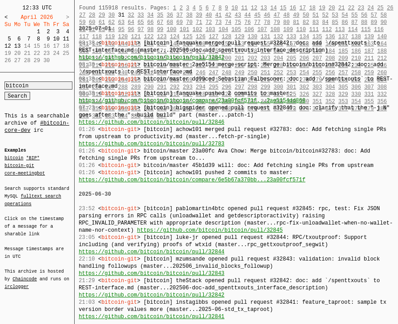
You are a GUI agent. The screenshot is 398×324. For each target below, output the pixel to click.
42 (228, 15)
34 (150, 15)
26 (390, 8)
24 (370, 8)
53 (335, 15)
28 (92, 15)
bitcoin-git (19, 165)
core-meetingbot (24, 173)
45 (257, 15)
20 (332, 8)
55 (354, 15)
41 (218, 15)
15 (283, 8)
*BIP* (33, 158)
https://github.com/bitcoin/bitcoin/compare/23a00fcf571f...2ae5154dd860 (192, 100)
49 (296, 15)
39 (199, 15)
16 (293, 8)
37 (179, 15)
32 (131, 15)
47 (276, 15)
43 (238, 15)
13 (17, 46)
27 (82, 15)
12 (7, 46)
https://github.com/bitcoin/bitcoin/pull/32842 (151, 57)
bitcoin (13, 158)
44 (247, 15)
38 (189, 15)
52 (325, 15)
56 (364, 15)
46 (267, 15)
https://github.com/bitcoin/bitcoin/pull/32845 (210, 230)
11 (66, 39)
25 (380, 8)
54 (344, 15)
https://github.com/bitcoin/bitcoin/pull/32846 (151, 122)
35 (160, 15)
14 (273, 8)
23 (361, 8)
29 (101, 15)
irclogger (16, 281)
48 (286, 15)
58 (383, 15)
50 (306, 15)
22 (351, 8)
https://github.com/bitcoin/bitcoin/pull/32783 (151, 144)
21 (341, 8)
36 (169, 15)
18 (312, 8)
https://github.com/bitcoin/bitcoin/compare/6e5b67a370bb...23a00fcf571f (192, 180)
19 (322, 8)
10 (56, 39)
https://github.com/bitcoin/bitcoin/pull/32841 (151, 316)
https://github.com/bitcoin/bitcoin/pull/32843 (151, 273)
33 (141, 15)
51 (316, 15)
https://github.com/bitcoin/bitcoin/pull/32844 (151, 252)
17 (303, 8)
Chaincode (25, 273)
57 (374, 15)
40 (209, 15)
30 (111, 15)
